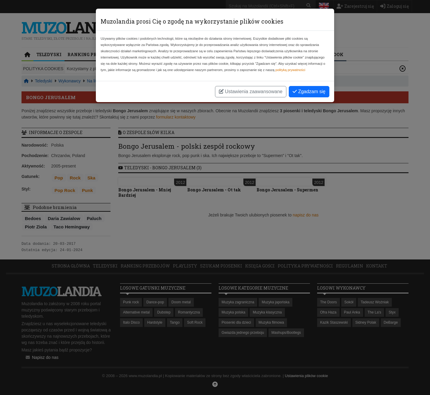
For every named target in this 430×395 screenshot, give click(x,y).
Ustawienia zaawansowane (250, 91)
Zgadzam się (309, 91)
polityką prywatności (290, 70)
